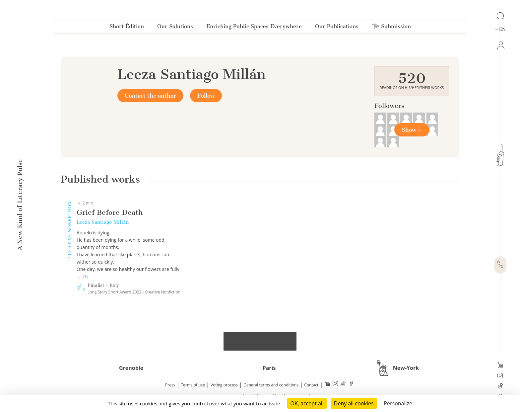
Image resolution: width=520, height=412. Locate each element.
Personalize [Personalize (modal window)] (398, 403)
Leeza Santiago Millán (103, 222)
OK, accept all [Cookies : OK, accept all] (307, 403)
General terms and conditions (270, 385)
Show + (412, 129)
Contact (311, 385)
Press (170, 385)
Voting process (224, 385)
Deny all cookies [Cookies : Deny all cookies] (354, 403)
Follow (206, 95)
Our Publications (336, 28)
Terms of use (193, 385)
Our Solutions (175, 28)
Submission (391, 28)
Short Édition (126, 28)
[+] (85, 276)
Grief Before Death (110, 212)
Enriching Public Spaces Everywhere (254, 28)
